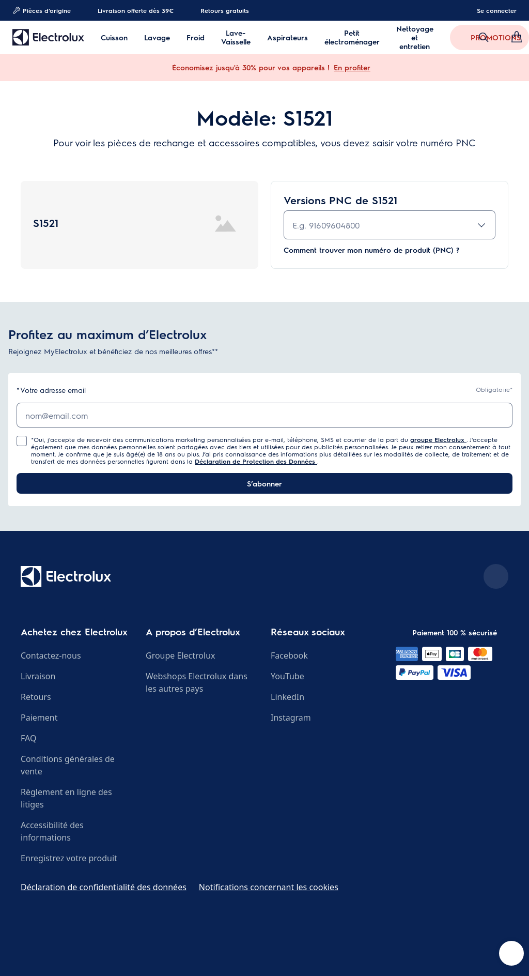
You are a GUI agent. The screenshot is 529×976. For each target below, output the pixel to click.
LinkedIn (287, 697)
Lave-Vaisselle (236, 37)
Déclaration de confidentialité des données (103, 887)
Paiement (39, 717)
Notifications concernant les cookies (268, 887)
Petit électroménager (352, 37)
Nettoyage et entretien (414, 37)
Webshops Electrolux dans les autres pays (196, 682)
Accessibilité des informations (52, 831)
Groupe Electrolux (180, 655)
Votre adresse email (51, 390)
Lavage (157, 37)
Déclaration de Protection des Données (256, 461)
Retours (36, 697)
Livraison (38, 676)
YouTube (287, 676)
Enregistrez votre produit (69, 858)
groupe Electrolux (438, 439)
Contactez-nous (51, 655)
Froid (195, 37)
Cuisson (114, 37)
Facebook (289, 655)
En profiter (352, 67)
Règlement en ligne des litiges (66, 798)
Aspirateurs (287, 37)
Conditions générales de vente (68, 765)
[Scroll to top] (496, 576)
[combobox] (389, 224)
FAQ (28, 738)
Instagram (291, 717)
